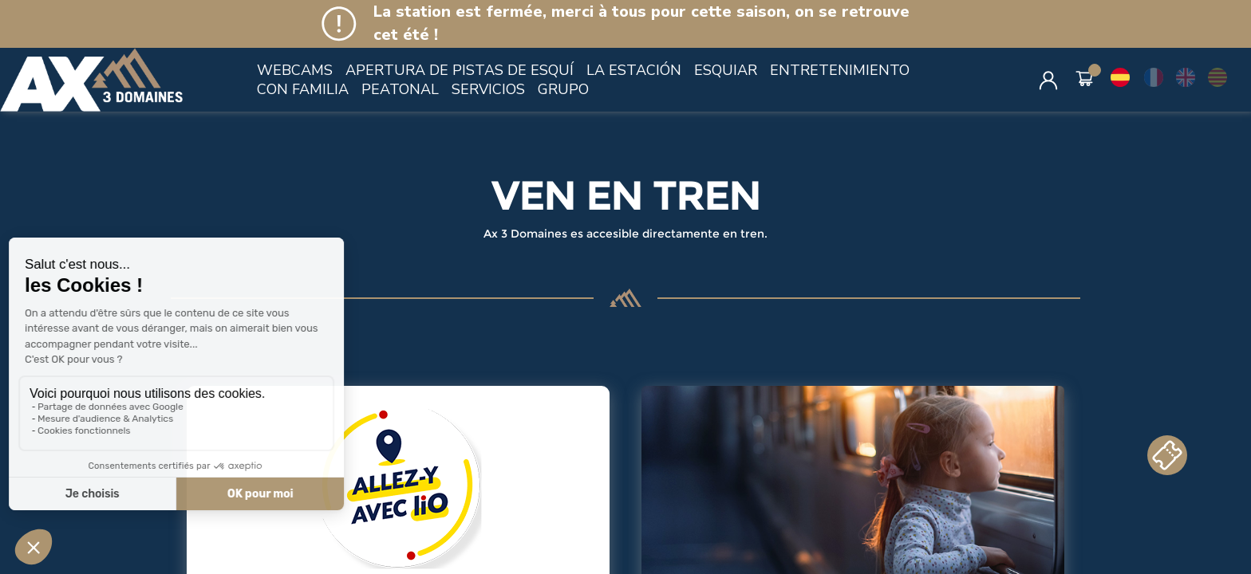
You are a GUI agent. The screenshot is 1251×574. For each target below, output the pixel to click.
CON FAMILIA (303, 89)
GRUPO (563, 89)
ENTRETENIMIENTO (840, 70)
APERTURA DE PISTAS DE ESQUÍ (459, 70)
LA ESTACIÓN (633, 70)
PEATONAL (400, 89)
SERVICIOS (488, 89)
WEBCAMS (295, 70)
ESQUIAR (725, 70)
